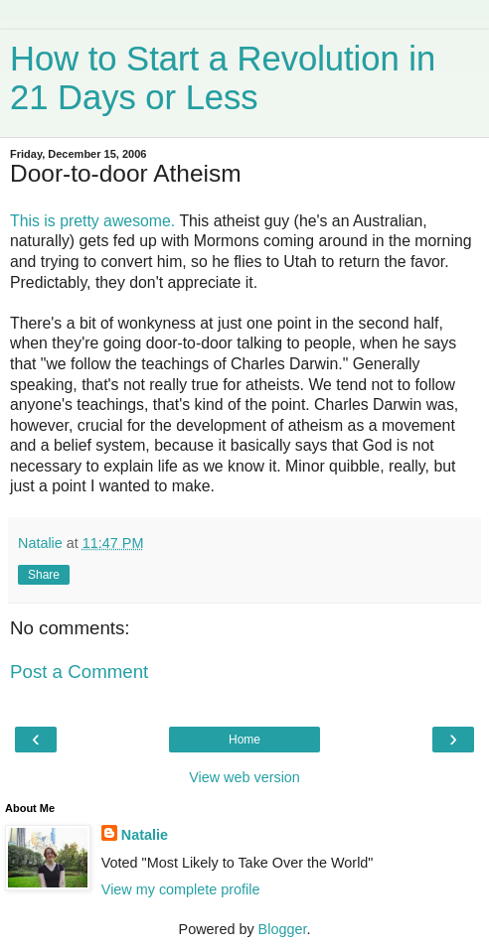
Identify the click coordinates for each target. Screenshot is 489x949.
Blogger (282, 929)
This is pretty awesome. (94, 220)
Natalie (144, 835)
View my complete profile (180, 889)
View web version (244, 777)
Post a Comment (79, 671)
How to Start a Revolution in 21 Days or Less (222, 78)
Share (44, 575)
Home (244, 739)
